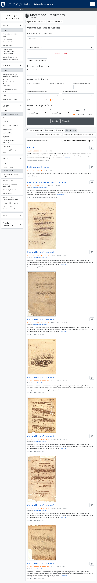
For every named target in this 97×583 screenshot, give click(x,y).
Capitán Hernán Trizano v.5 (40, 505)
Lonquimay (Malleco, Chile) (12, 151)
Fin (51, 109)
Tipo (5, 215)
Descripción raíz (32, 70)
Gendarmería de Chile (12, 99)
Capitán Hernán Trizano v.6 (40, 563)
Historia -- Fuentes (12, 171)
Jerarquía (49, 130)
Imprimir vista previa (34, 130)
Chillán (30, 147)
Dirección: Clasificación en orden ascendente (78, 134)
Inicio (28, 109)
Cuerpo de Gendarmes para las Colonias (46, 182)
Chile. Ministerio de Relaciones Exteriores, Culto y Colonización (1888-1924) (12, 83)
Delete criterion (61, 53)
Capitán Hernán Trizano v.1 (40, 252)
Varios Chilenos (12, 46)
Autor (6, 25)
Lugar (6, 105)
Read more (67, 158)
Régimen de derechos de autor (37, 92)
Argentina (12, 137)
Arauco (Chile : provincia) (12, 126)
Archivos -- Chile (12, 167)
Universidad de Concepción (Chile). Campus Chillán (12, 51)
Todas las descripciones (59, 100)
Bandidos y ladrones (12, 190)
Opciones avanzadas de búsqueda (43, 27)
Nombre (7, 65)
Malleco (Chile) (12, 133)
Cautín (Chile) (12, 146)
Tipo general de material (69, 92)
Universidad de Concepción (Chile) (12, 41)
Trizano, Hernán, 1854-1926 (12, 35)
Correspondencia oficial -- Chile (12, 175)
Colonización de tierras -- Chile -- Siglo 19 (12, 185)
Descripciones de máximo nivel (39, 100)
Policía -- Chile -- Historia (12, 203)
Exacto (90, 114)
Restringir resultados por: (12, 17)
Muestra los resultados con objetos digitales (77, 141)
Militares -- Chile (12, 180)
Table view (71, 130)
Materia (6, 158)
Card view (60, 130)
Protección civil (12, 194)
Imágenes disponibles (57, 83)
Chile (12, 95)
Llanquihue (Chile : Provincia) (12, 141)
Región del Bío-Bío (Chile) (12, 114)
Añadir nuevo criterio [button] (37, 60)
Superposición (79, 114)
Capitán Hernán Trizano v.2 (40, 319)
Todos (5, 30)
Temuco (12, 122)
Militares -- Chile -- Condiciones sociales (12, 208)
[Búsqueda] (60, 38)
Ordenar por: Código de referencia (48, 134)
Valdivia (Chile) (12, 129)
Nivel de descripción (8, 224)
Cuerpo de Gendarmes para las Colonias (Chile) (12, 58)
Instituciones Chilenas (38, 167)
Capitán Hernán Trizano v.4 (40, 436)
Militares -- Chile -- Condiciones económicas (12, 198)
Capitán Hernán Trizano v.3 (40, 377)
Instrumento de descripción (82, 83)
